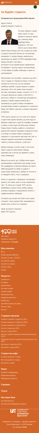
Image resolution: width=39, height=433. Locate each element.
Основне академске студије (11, 357)
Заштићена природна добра (11, 304)
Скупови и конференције (9, 372)
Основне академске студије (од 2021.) (14, 322)
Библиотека (5, 301)
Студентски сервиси (8, 264)
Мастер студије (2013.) (9, 331)
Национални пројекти (8, 375)
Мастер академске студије (10, 360)
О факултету (5, 279)
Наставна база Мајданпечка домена (13, 404)
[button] (36, 2)
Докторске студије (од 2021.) (11, 344)
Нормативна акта (7, 294)
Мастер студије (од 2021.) (10, 328)
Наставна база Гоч (7, 401)
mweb (24, 427)
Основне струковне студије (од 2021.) (14, 319)
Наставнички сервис (8, 261)
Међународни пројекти (9, 378)
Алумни (3, 270)
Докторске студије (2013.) (10, 347)
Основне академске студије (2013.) (13, 325)
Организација (5, 285)
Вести (3, 252)
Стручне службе (6, 291)
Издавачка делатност (8, 298)
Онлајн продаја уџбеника (9, 255)
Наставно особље (7, 288)
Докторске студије (7, 363)
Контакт (4, 310)
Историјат (4, 282)
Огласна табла (6, 267)
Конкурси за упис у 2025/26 (10, 258)
